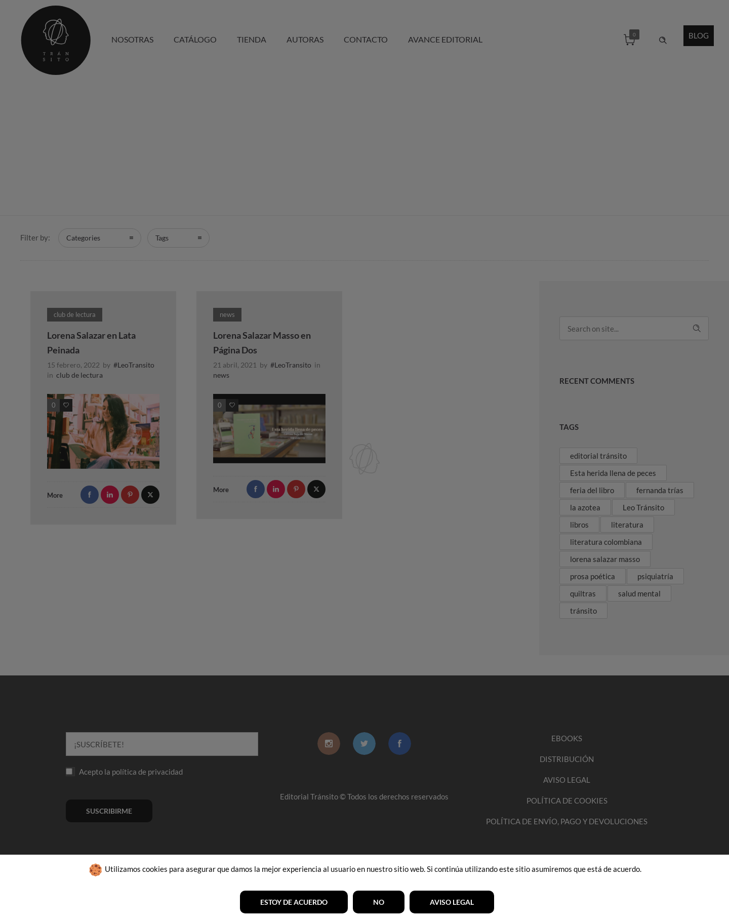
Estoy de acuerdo (294, 902)
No (378, 902)
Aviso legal (452, 902)
